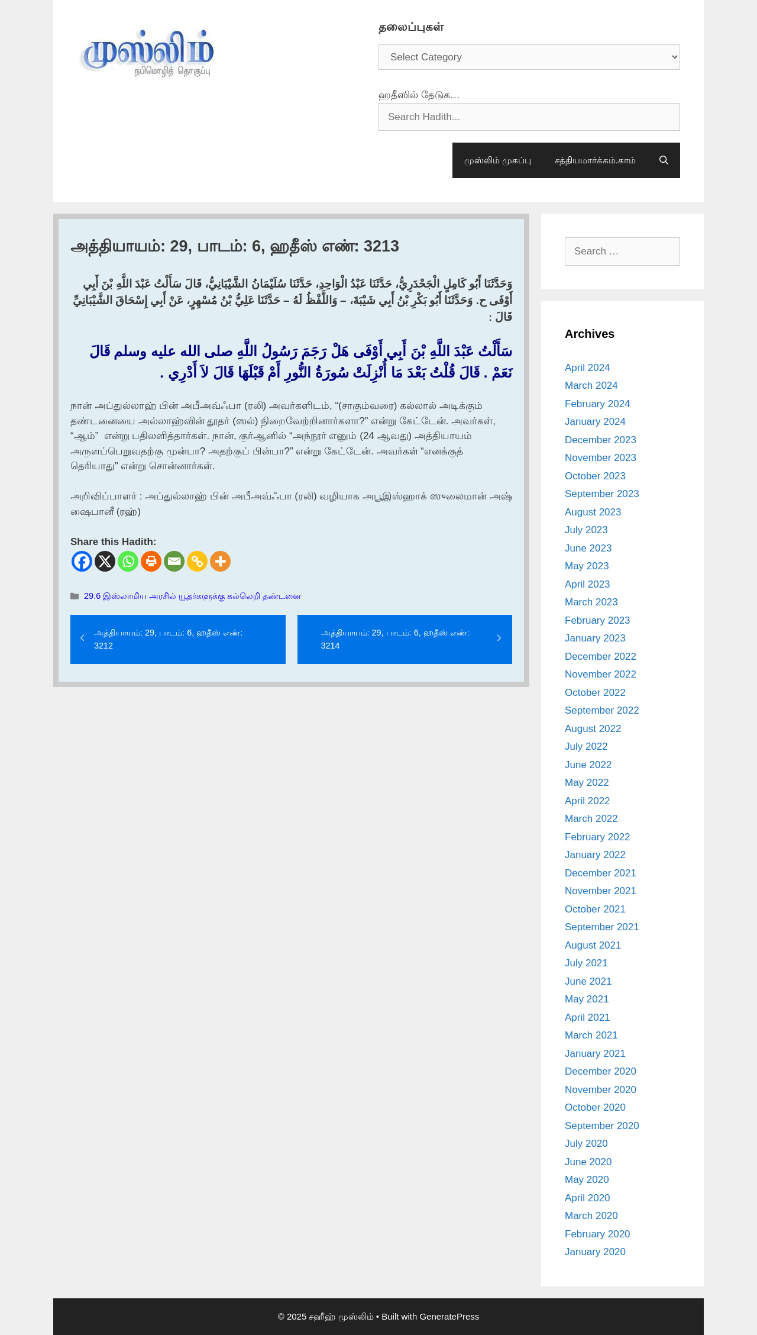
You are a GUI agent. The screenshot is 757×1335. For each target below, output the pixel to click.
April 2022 (587, 801)
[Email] (174, 561)
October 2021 (595, 909)
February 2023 (597, 620)
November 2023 (600, 457)
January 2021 (595, 1053)
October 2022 (595, 692)
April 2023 (587, 584)
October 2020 (595, 1107)
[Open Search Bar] (664, 160)
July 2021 (586, 963)
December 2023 (600, 440)
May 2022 (587, 782)
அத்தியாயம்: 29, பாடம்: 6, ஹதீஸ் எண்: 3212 (168, 639)
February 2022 (597, 837)
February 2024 (597, 403)
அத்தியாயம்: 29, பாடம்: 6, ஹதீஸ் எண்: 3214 (395, 639)
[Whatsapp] (128, 561)
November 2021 (600, 891)
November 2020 (600, 1089)
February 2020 (597, 1234)
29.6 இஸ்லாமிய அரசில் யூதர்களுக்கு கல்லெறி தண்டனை (192, 596)
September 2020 (602, 1125)
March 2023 (591, 602)
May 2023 (587, 566)
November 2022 (600, 674)
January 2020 (595, 1251)
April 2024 (587, 367)
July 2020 (586, 1143)
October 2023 (595, 476)
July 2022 (586, 746)
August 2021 (593, 945)
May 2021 (587, 999)
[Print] (151, 561)
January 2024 (595, 421)
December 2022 (600, 656)
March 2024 (591, 385)
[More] (220, 561)
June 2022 (588, 764)
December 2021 (600, 873)
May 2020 (587, 1179)
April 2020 (587, 1198)
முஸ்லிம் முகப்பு (497, 160)
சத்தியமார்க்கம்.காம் (595, 160)
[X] (105, 561)
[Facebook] (82, 561)
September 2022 (602, 710)
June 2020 (588, 1162)
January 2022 (595, 854)
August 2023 (593, 512)
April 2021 (587, 1017)
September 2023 (602, 493)
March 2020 (591, 1215)
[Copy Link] (197, 561)
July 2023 (586, 530)
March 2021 (591, 1035)
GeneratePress (449, 1316)
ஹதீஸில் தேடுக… (419, 95)
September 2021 (602, 927)
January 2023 (595, 638)
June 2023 (588, 548)
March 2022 (591, 818)
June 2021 (588, 981)
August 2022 (593, 728)
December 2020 (600, 1071)
